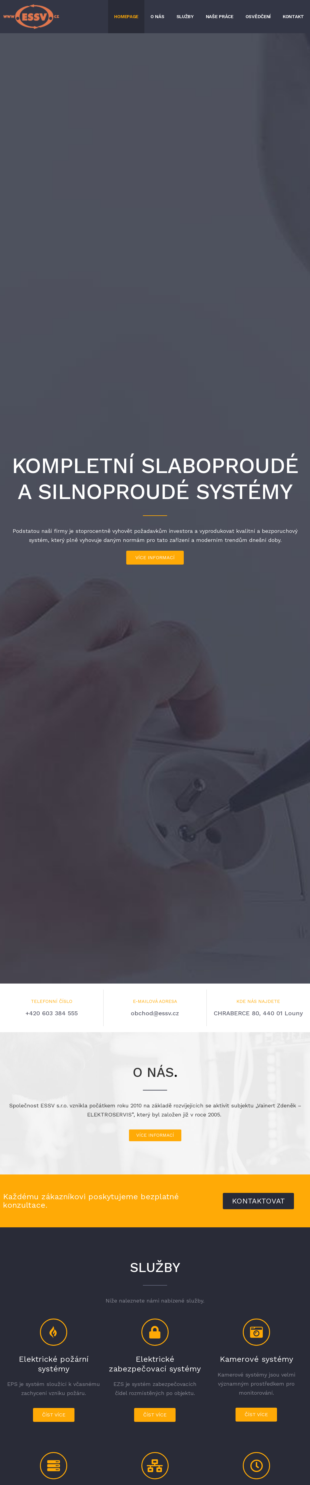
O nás (157, 16)
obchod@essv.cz (155, 1013)
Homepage (126, 16)
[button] (155, 558)
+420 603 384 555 (51, 1013)
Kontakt (293, 16)
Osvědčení (258, 16)
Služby (185, 16)
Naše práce (219, 16)
